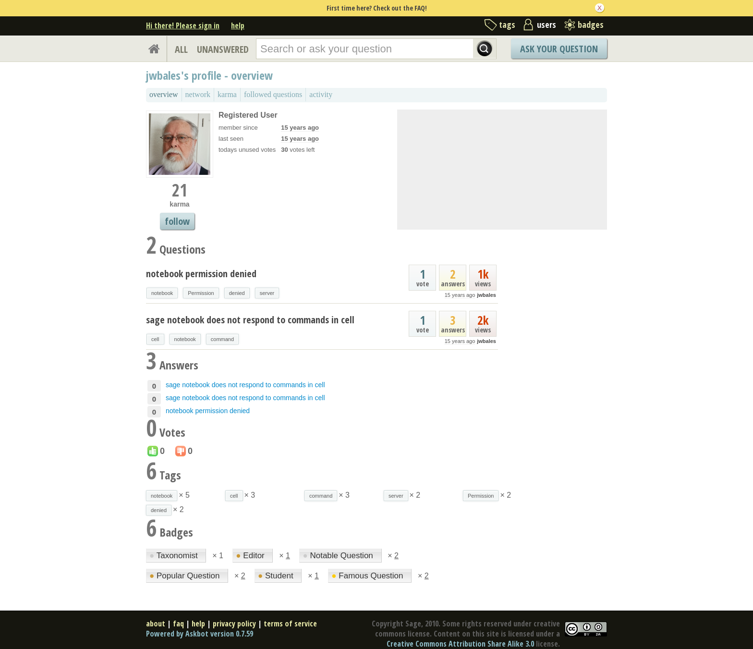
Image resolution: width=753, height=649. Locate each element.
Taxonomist (174, 555)
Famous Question (368, 575)
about (155, 623)
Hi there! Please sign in (182, 25)
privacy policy (234, 623)
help (237, 25)
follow (177, 221)
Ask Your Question (559, 48)
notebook (162, 293)
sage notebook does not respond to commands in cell (250, 319)
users (546, 24)
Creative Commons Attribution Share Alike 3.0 (460, 643)
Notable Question (339, 555)
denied (237, 293)
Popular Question (185, 575)
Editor (251, 555)
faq (178, 623)
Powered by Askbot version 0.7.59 (199, 633)
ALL (181, 49)
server (267, 293)
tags (507, 24)
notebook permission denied (201, 273)
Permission (201, 293)
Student (276, 575)
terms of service (290, 623)
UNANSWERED (223, 49)
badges (591, 24)
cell (155, 339)
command (222, 339)
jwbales (486, 295)
